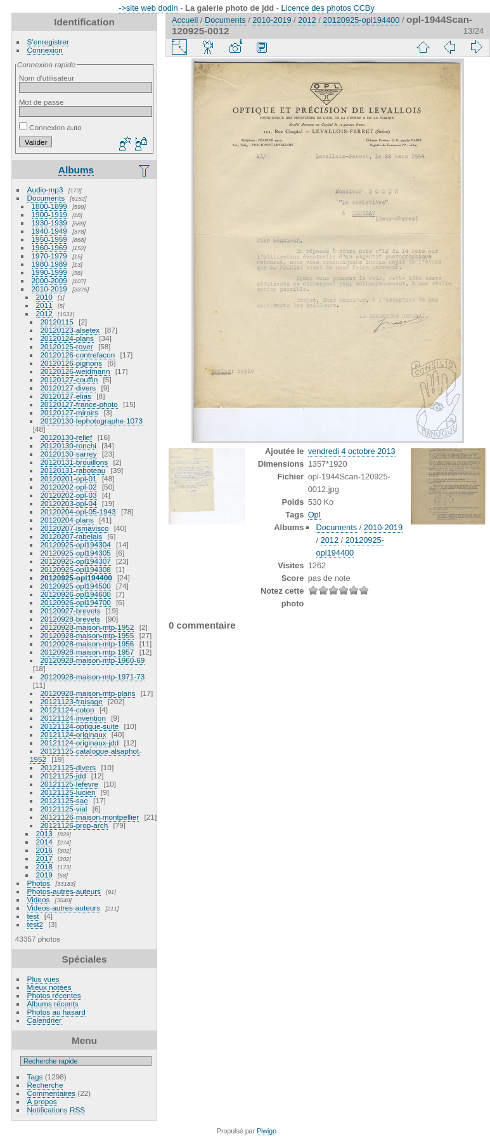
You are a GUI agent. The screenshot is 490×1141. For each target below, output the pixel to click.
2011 (44, 305)
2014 (44, 841)
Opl (314, 514)
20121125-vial (64, 808)
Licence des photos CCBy (328, 8)
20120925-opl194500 (76, 586)
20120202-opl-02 (69, 487)
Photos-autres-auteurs (64, 891)
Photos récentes (54, 995)
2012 (44, 313)
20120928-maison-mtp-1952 (87, 627)
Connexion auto (50, 127)
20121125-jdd (63, 775)
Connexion (45, 50)
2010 (44, 297)
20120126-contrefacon (78, 354)
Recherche (45, 1085)
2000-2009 (49, 280)
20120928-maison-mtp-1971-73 (93, 676)
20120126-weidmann (75, 371)
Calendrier (44, 1020)
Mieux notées (49, 987)
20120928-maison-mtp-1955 (87, 635)
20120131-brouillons (74, 462)
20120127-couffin (69, 379)
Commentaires (51, 1093)
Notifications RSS (56, 1109)
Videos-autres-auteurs (64, 908)
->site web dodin (148, 8)
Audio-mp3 (45, 189)
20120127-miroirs (70, 412)
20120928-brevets (71, 619)
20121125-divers (68, 767)
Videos (38, 899)
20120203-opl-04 (69, 503)
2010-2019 (49, 288)
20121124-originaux (73, 734)
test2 (35, 924)
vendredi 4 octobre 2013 (352, 451)
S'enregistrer (48, 41)
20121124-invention (73, 718)
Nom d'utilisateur (46, 78)
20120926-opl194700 (76, 602)
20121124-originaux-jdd (80, 742)
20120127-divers (68, 388)
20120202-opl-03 (69, 495)
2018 (44, 866)
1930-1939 (49, 222)
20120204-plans (67, 520)
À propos (42, 1101)
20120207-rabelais (71, 536)
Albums (76, 169)
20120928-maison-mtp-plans (88, 693)
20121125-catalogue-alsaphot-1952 (85, 755)
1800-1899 (49, 206)
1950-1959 (49, 239)
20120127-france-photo (79, 404)
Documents (46, 198)
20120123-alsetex (70, 330)
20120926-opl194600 (76, 594)
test (33, 916)
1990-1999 (49, 272)
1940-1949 (49, 231)
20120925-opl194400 (76, 577)
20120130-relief (67, 437)
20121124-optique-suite (80, 726)
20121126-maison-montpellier (90, 817)
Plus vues (43, 979)
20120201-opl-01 (69, 478)
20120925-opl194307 (76, 561)
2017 (44, 858)
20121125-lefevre (70, 784)
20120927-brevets (71, 610)
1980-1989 (49, 264)
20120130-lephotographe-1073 (92, 421)
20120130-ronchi (68, 445)
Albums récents (53, 1003)
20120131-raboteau (73, 470)
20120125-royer (67, 346)
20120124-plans (67, 338)
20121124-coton (67, 709)
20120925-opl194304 (76, 544)
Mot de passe (41, 102)
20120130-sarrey (69, 454)
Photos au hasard (56, 1012)
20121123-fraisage (72, 701)
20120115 (57, 321)
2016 (44, 850)
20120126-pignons (71, 363)
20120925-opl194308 (76, 569)
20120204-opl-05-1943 (78, 511)
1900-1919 (49, 214)
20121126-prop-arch (74, 825)
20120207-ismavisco (75, 528)
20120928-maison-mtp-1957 (87, 652)
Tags (35, 1076)
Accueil (185, 20)
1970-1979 (49, 255)
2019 (44, 875)
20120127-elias (66, 396)
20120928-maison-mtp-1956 (87, 643)
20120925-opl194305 (76, 553)
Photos (39, 883)
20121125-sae (64, 800)
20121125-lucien (68, 792)
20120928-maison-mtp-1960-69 (93, 660)
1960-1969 (49, 247)
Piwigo (266, 1131)
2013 (44, 833)
